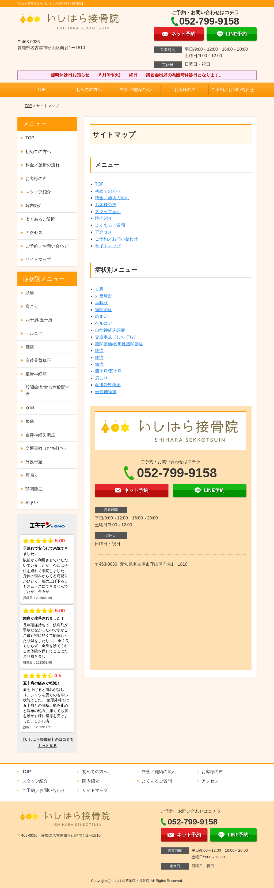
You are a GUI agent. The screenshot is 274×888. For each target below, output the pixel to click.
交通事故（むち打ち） (116, 337)
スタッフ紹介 (108, 211)
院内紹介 (103, 218)
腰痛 (99, 357)
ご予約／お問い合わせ (232, 89)
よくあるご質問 (110, 225)
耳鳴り (101, 302)
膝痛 (99, 350)
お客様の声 (185, 89)
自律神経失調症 (110, 330)
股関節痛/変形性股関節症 (119, 344)
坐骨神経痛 (105, 391)
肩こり (101, 378)
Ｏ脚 (99, 289)
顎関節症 (103, 309)
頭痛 (99, 364)
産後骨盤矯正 (108, 384)
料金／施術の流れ (137, 89)
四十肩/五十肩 (108, 371)
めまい (101, 316)
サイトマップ (108, 246)
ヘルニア (103, 323)
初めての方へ (89, 89)
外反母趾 (103, 296)
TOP (41, 89)
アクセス (103, 232)
